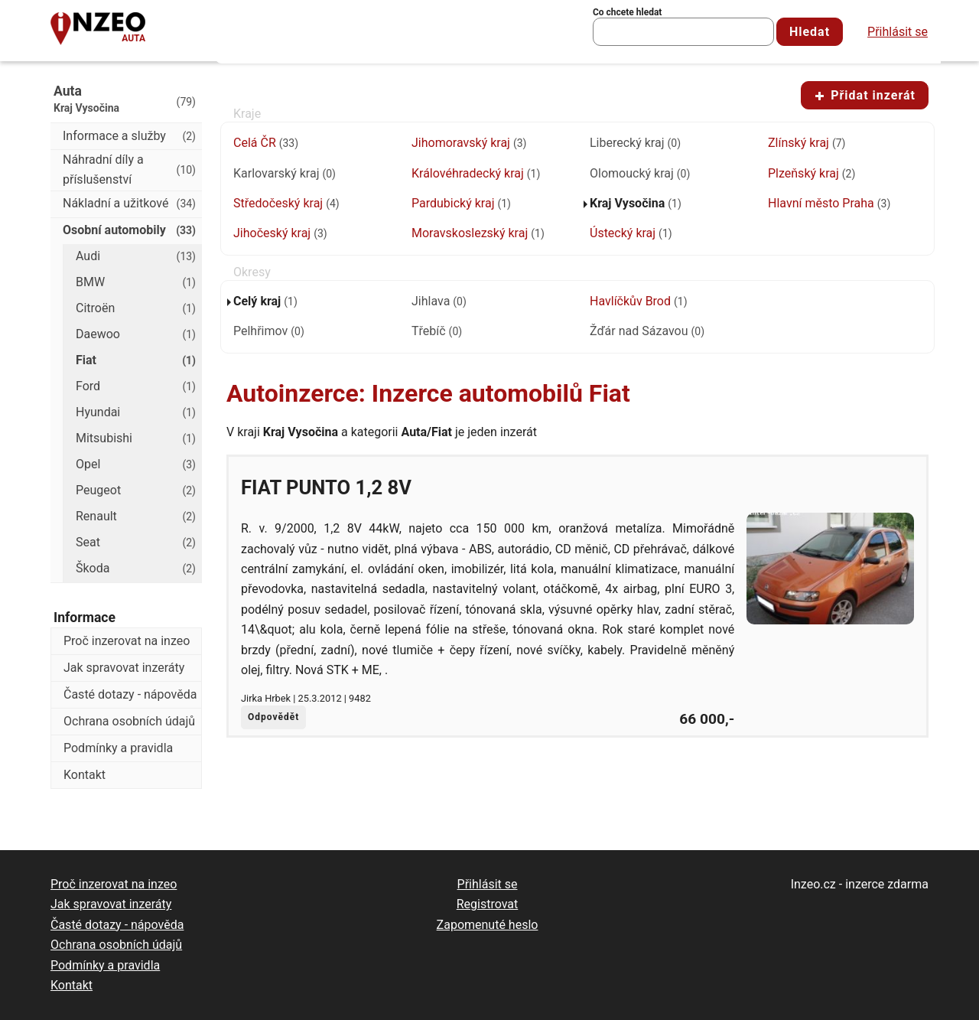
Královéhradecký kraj (475, 173)
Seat (136, 542)
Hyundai (136, 412)
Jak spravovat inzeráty (123, 667)
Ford (136, 386)
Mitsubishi (136, 438)
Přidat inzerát (865, 95)
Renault (136, 516)
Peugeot (136, 490)
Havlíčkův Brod (639, 301)
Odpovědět (273, 717)
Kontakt (84, 774)
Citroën (136, 308)
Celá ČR (265, 142)
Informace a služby (129, 136)
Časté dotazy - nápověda (130, 694)
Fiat (136, 360)
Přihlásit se (897, 31)
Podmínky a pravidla (118, 748)
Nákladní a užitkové (129, 203)
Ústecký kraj (631, 233)
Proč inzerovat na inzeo (126, 641)
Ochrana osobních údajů (129, 721)
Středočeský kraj (286, 203)
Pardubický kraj (461, 203)
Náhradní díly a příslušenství (129, 169)
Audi (136, 256)
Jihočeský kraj (280, 233)
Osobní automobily (129, 230)
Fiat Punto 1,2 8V (326, 487)
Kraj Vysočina (635, 203)
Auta (133, 38)
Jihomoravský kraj (468, 142)
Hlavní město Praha (829, 203)
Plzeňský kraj (811, 173)
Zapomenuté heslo (487, 924)
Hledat (809, 31)
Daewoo (136, 334)
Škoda (136, 568)
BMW (136, 282)
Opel (136, 464)
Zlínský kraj (806, 142)
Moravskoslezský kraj (478, 233)
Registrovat (488, 904)
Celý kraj (265, 301)
